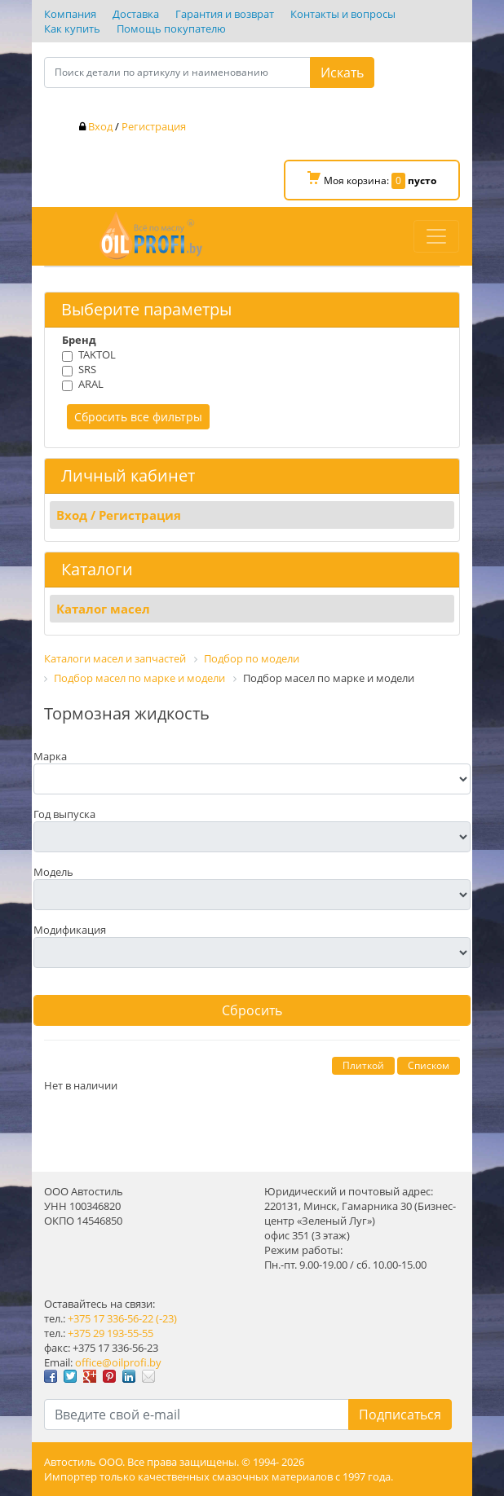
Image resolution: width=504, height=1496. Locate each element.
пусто (422, 180)
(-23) (166, 1318)
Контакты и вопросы (343, 14)
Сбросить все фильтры (138, 417)
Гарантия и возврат (224, 14)
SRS (87, 369)
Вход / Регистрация (118, 515)
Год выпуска (64, 814)
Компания (70, 14)
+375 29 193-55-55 (110, 1333)
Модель (53, 872)
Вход (100, 126)
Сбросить (252, 1010)
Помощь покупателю (171, 28)
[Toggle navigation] (436, 236)
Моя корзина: (371, 180)
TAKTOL (97, 354)
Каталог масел (103, 609)
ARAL (91, 383)
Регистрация (154, 126)
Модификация (69, 929)
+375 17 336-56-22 (110, 1318)
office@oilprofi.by (118, 1362)
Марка (50, 756)
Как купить (72, 28)
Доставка (136, 14)
